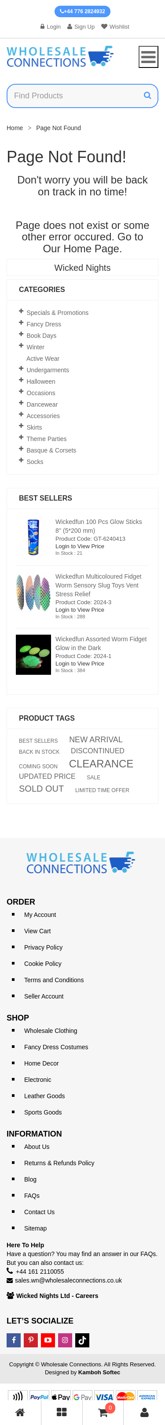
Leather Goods (44, 1096)
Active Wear (42, 358)
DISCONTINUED (98, 751)
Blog (30, 1179)
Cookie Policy (43, 963)
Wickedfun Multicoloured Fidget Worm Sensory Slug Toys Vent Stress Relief (98, 585)
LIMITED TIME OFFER (102, 790)
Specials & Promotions (58, 312)
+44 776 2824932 (82, 11)
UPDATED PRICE (47, 776)
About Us (37, 1146)
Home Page (91, 248)
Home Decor (41, 1063)
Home (15, 127)
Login (50, 26)
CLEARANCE (101, 764)
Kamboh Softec (99, 1372)
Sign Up (81, 26)
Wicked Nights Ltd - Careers (57, 1295)
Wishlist (115, 26)
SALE (93, 777)
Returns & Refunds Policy (59, 1163)
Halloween (41, 381)
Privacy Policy (43, 947)
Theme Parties (47, 438)
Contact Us (39, 1212)
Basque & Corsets (52, 450)
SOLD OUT (41, 788)
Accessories (43, 415)
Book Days (42, 335)
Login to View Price (79, 546)
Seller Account (44, 996)
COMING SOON (38, 766)
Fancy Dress (44, 324)
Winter (35, 347)
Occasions (41, 392)
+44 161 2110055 (40, 1271)
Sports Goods (43, 1112)
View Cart (37, 931)
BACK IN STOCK (39, 752)
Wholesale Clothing (50, 1030)
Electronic (37, 1079)
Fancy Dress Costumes (56, 1047)
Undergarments (48, 370)
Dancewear (42, 404)
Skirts (34, 427)
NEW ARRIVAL (96, 740)
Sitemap (35, 1228)
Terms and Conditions (54, 980)
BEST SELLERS (38, 741)
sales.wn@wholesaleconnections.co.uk (68, 1280)
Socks (35, 461)
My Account (40, 914)
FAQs (32, 1195)
